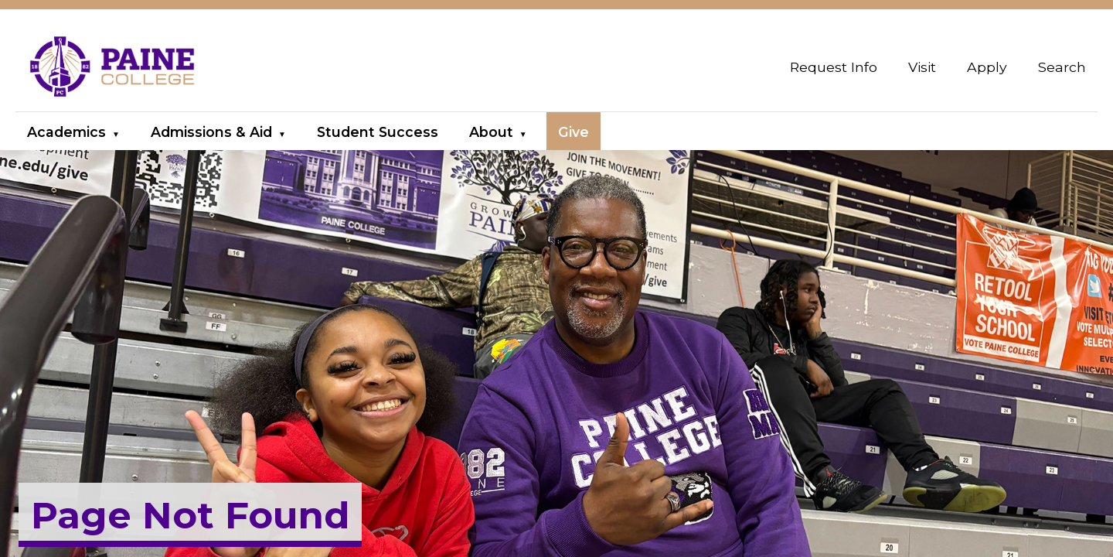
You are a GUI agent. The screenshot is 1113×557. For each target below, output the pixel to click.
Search (1062, 67)
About (491, 132)
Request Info (833, 67)
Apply (987, 67)
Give (573, 132)
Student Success (377, 132)
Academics (66, 132)
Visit (922, 67)
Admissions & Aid (211, 132)
